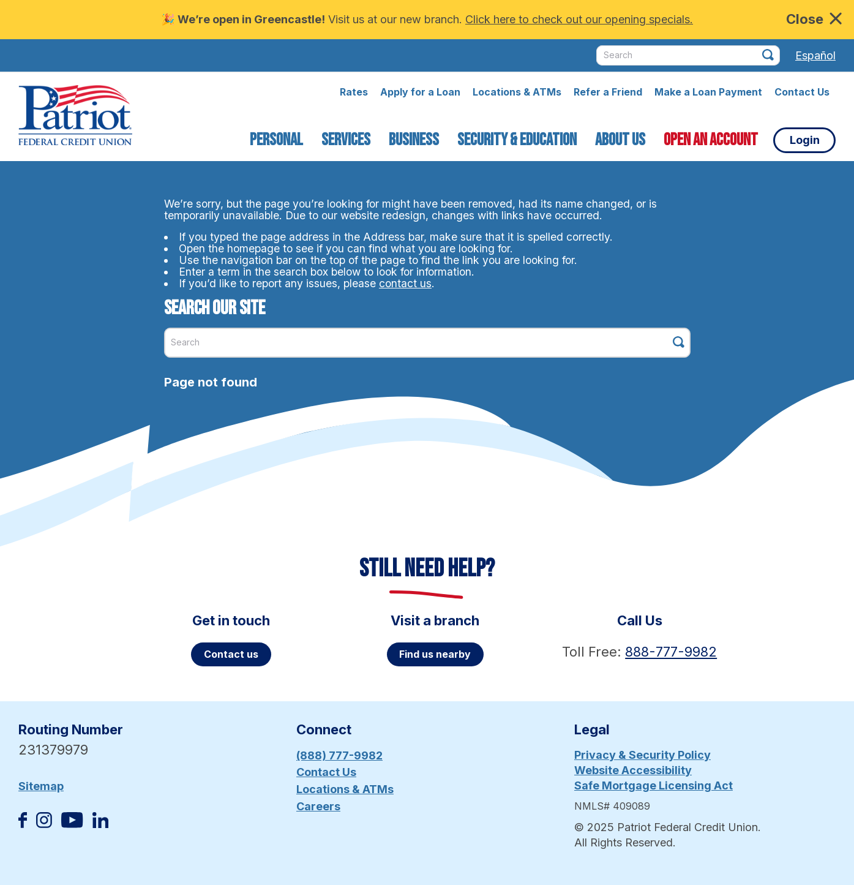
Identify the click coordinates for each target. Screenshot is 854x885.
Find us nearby (435, 654)
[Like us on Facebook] (22, 824)
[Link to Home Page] (75, 117)
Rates (354, 92)
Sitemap (41, 786)
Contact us (231, 654)
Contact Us (802, 92)
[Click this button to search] (768, 55)
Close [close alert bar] (814, 18)
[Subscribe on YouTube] (72, 824)
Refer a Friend (608, 92)
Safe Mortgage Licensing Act (653, 785)
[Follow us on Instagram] (44, 824)
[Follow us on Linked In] (100, 824)
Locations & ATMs (517, 92)
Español (815, 55)
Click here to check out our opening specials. (579, 19)
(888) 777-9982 (339, 755)
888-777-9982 (671, 652)
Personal (276, 140)
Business (414, 140)
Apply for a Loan (420, 92)
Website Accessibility (633, 770)
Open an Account (711, 140)
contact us (405, 283)
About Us (620, 140)
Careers (318, 806)
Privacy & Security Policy (642, 754)
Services (345, 140)
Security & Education (517, 140)
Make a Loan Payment (708, 92)
